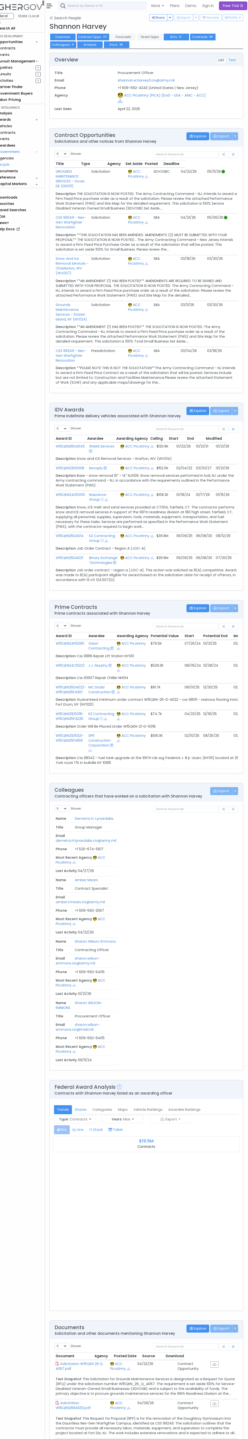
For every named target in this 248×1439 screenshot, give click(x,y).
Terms (101, 1432)
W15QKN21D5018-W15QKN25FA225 (83, 691)
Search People (78, 18)
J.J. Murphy (111, 640)
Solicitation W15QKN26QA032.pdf (87, 1372)
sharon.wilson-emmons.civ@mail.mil (133, 875)
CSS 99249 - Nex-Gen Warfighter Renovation (88, 210)
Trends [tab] (76, 934)
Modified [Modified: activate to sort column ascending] (227, 404)
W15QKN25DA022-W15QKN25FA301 (84, 665)
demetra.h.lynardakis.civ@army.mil (145, 806)
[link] (233, 154)
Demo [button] (190, 5)
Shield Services (113, 412)
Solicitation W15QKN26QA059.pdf (87, 1284)
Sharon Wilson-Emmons (76, 855)
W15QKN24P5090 (83, 619)
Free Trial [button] (233, 5)
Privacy (115, 1432)
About (69, 1432)
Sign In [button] (208, 5)
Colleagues (76, 45)
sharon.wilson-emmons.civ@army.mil (134, 853)
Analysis (103, 45)
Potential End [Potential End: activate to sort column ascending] (229, 611)
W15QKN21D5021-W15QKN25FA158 (83, 713)
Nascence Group (109, 467)
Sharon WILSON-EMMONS (76, 877)
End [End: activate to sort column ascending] (204, 404)
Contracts (20, 48)
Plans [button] (174, 5)
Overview (76, 37)
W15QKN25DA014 (83, 506)
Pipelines (18, 67)
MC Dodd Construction (113, 665)
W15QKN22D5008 (83, 433)
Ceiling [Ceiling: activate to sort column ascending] (170, 404)
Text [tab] (232, 60)
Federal (14, 16)
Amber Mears (75, 830)
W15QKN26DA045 (83, 412)
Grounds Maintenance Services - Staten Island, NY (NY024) (96, 283)
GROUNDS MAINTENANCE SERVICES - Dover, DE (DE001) (93, 174)
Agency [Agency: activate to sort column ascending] (129, 1186)
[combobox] (144, 5)
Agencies (19, 158)
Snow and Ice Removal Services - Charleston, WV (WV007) (96, 246)
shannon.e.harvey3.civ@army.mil (155, 80)
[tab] (75, 955)
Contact (85, 1432)
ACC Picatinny (160, 174)
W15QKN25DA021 (83, 528)
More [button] (156, 5)
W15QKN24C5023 (83, 640)
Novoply (107, 433)
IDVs (190, 37)
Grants (17, 54)
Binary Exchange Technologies (112, 533)
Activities (19, 80)
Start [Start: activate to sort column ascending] (187, 404)
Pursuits (18, 74)
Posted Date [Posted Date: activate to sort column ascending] (166, 1186)
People (17, 164)
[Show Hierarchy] (139, 101)
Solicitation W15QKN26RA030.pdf (86, 1240)
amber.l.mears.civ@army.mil (139, 828)
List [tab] (221, 60)
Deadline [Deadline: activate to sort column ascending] (224, 163)
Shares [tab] (94, 934)
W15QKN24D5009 (83, 465)
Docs (130, 45)
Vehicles (18, 126)
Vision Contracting (112, 621)
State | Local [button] (42, 16)
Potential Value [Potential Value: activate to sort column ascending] (178, 611)
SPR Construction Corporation (113, 715)
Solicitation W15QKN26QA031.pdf (86, 1328)
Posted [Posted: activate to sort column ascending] (203, 163)
